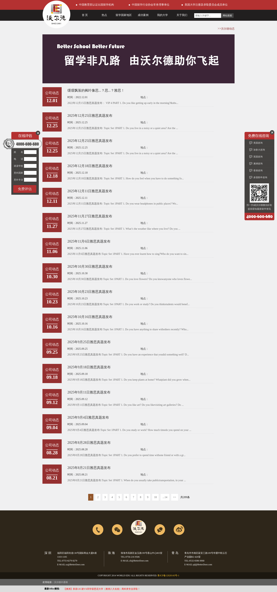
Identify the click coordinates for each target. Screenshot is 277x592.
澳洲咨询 (258, 163)
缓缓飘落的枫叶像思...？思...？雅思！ (95, 90)
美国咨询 (258, 143)
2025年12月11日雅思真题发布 (89, 191)
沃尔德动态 (228, 28)
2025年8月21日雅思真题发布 (89, 468)
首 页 (85, 15)
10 (155, 497)
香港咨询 (258, 170)
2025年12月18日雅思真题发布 (89, 166)
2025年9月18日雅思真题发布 (89, 367)
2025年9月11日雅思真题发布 (88, 392)
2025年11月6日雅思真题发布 (88, 241)
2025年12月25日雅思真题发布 (89, 116)
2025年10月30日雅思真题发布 (89, 266)
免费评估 (25, 189)
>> (174, 497)
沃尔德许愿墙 (61, 582)
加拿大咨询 (259, 149)
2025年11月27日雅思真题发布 (89, 216)
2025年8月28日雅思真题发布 (89, 443)
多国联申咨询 (260, 177)
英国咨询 (258, 156)
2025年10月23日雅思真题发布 (89, 292)
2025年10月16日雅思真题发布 (89, 317)
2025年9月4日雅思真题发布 (88, 417)
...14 (165, 497)
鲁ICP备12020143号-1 (168, 575)
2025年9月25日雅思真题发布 (89, 342)
